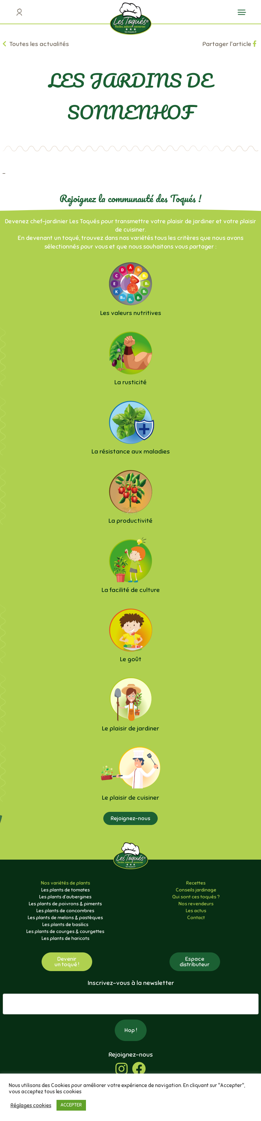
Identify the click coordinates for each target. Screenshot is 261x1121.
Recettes (196, 883)
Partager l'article (229, 44)
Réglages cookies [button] (30, 1105)
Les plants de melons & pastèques (65, 918)
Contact (196, 918)
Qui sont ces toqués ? (196, 897)
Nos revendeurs (196, 904)
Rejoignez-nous (130, 818)
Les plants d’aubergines (65, 897)
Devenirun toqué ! (66, 962)
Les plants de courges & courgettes (65, 931)
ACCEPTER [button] (71, 1105)
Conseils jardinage (196, 890)
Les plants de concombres (65, 911)
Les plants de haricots (65, 938)
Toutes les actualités (35, 44)
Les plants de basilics (65, 924)
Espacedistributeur (195, 962)
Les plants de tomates (65, 890)
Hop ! (130, 1030)
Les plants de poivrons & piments (65, 904)
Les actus (196, 911)
